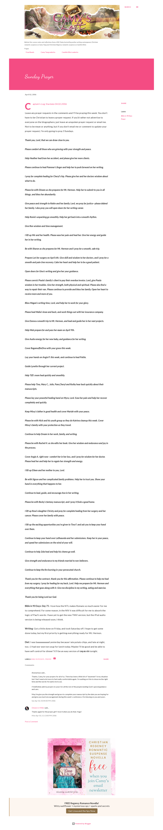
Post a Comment (31, 721)
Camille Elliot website (68, 52)
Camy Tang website (46, 52)
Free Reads (28, 52)
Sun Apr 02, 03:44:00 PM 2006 (43, 701)
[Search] (128, 7)
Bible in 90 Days (126, 116)
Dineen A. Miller (38, 708)
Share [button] (123, 103)
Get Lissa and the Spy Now (81, 811)
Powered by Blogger (81, 824)
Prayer (123, 119)
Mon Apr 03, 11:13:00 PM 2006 (44, 715)
